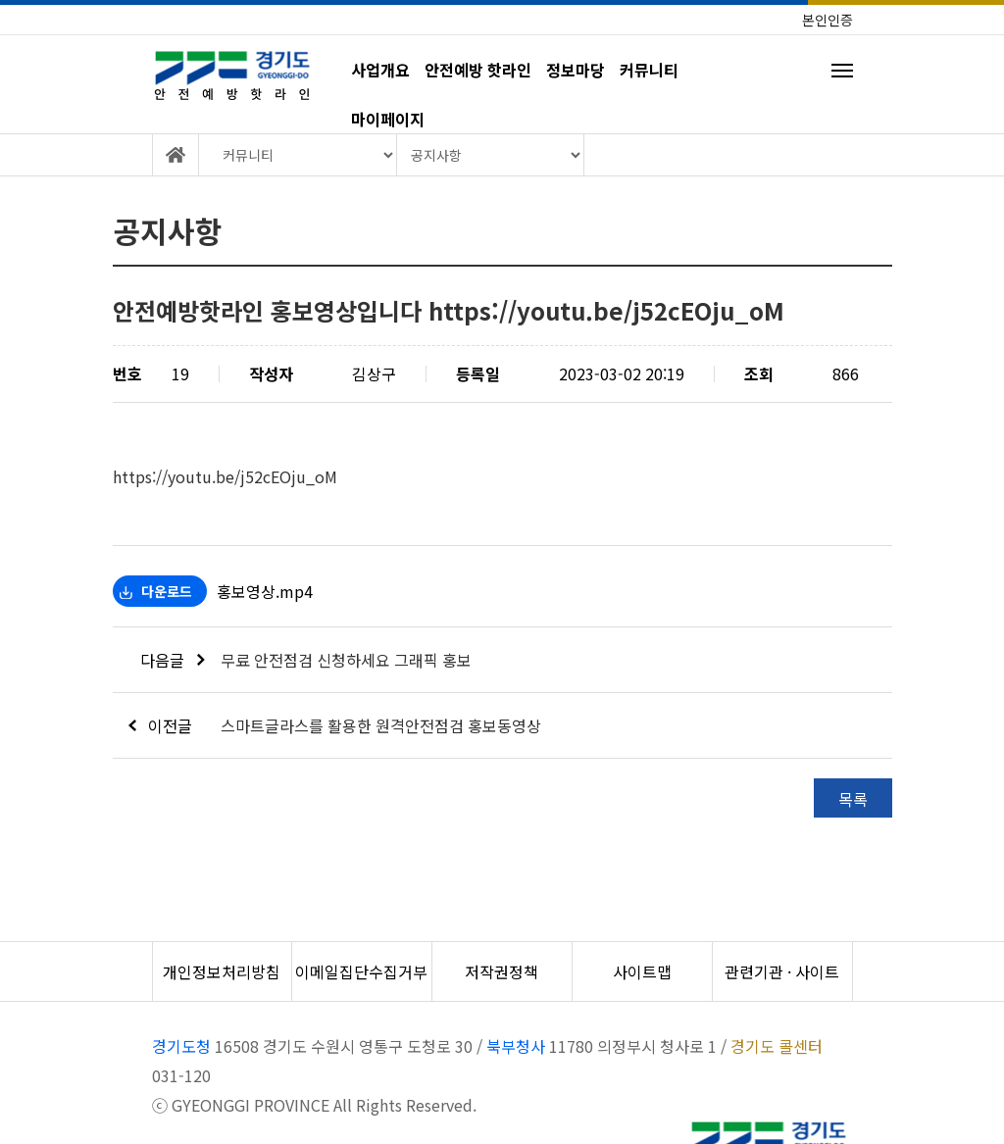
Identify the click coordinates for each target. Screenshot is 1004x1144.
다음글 (172, 659)
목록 (853, 799)
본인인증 (827, 19)
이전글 (160, 725)
